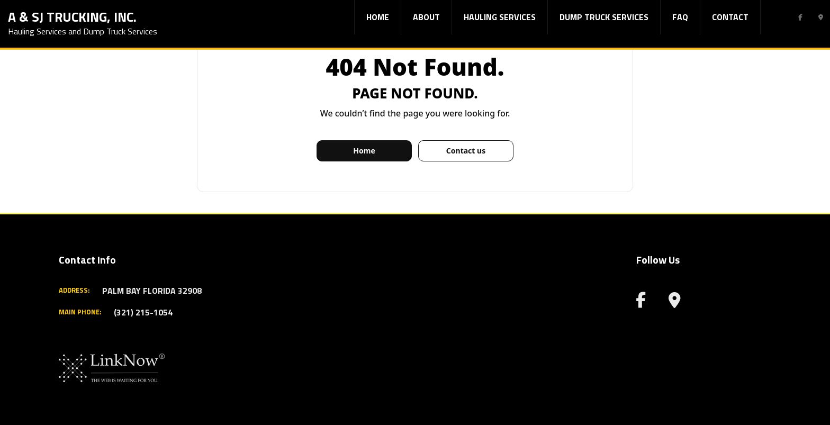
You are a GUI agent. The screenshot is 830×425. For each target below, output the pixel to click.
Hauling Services (500, 17)
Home (377, 17)
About (426, 17)
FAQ (680, 17)
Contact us (465, 151)
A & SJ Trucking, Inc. (72, 16)
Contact (730, 17)
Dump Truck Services (604, 17)
